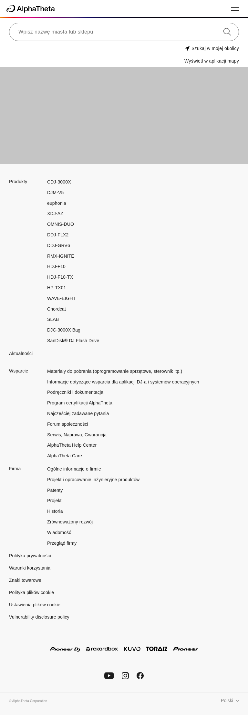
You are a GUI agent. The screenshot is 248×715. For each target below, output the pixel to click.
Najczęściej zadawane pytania (78, 413)
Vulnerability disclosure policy (39, 617)
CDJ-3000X (59, 181)
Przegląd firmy (62, 543)
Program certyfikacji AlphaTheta (79, 402)
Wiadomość (59, 532)
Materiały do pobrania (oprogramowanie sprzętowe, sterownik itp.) (114, 371)
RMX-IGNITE (60, 256)
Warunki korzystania (29, 568)
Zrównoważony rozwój (70, 521)
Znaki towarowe (25, 580)
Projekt (54, 500)
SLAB (53, 319)
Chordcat (56, 309)
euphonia (56, 203)
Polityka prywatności (30, 555)
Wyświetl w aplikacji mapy (211, 61)
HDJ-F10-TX (60, 277)
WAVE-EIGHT (61, 298)
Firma (15, 468)
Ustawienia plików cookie (34, 604)
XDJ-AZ (55, 213)
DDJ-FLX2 (57, 234)
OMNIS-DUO (60, 224)
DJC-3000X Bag (63, 330)
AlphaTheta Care (64, 455)
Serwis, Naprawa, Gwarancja (77, 434)
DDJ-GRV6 (58, 245)
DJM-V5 (55, 192)
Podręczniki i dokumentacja (75, 392)
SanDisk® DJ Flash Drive (73, 340)
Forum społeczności (67, 424)
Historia (55, 511)
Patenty (55, 490)
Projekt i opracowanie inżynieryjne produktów (93, 479)
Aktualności (21, 353)
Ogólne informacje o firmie (74, 469)
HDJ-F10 (56, 266)
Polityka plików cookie (31, 592)
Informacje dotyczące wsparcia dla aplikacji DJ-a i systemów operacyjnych (123, 381)
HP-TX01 (56, 287)
